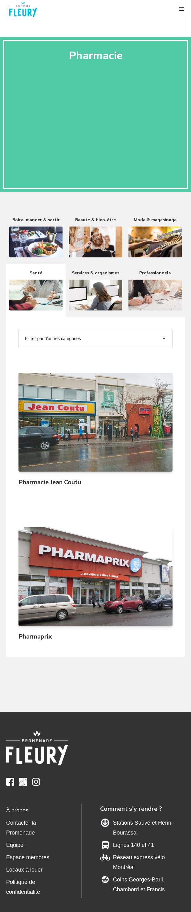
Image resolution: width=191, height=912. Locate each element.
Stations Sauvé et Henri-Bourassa (143, 828)
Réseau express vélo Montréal (139, 862)
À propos (17, 810)
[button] (182, 9)
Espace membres (27, 857)
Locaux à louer (24, 870)
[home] (26, 9)
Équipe (14, 845)
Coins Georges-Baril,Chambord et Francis (139, 885)
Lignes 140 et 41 (133, 845)
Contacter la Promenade (21, 828)
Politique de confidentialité (23, 887)
